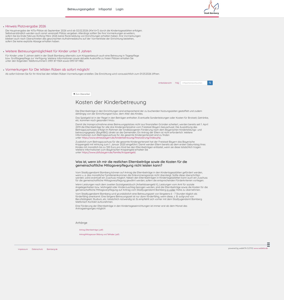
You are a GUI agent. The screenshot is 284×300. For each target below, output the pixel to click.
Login (119, 9)
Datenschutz (37, 249)
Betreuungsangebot (80, 9)
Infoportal (105, 9)
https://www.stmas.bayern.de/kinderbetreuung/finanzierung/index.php (121, 137)
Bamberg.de (52, 249)
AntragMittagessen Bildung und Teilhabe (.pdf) (99, 234)
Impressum (23, 249)
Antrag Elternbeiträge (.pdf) (91, 230)
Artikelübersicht (165, 83)
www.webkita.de (261, 248)
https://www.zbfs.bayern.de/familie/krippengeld (108, 152)
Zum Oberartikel (81, 94)
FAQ (177, 83)
